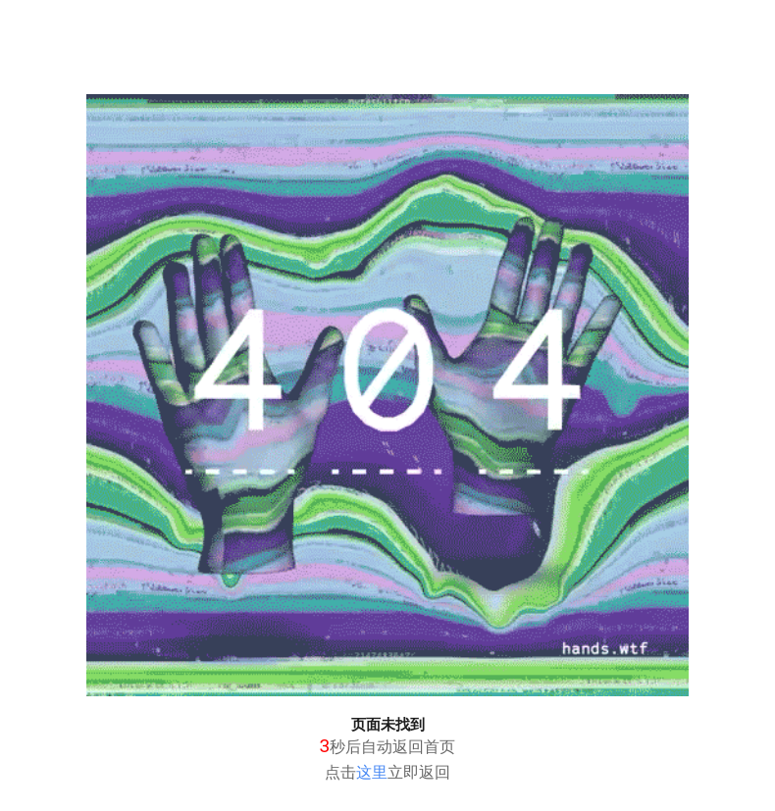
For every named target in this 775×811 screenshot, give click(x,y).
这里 (372, 772)
